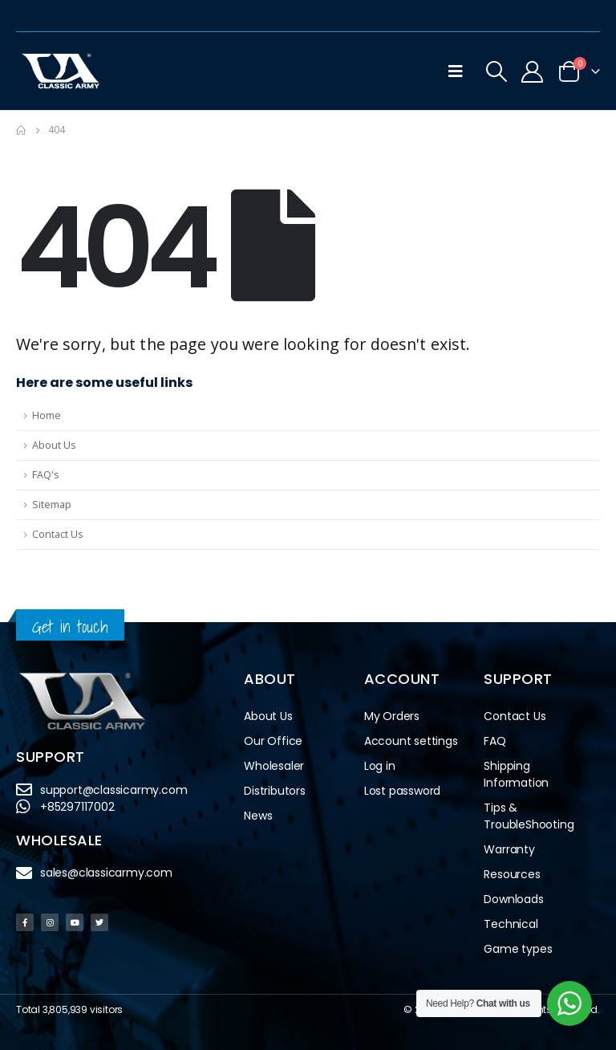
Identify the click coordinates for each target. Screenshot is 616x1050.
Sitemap (51, 504)
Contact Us (57, 534)
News (258, 816)
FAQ (494, 741)
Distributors (279, 791)
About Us (54, 445)
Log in (379, 766)
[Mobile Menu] (455, 71)
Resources (512, 874)
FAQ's (45, 475)
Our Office (273, 741)
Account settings (411, 741)
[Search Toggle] (496, 71)
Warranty (509, 849)
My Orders (391, 716)
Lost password (402, 791)
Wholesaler (274, 766)
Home (46, 415)
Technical (510, 924)
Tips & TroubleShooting (528, 816)
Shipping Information (516, 774)
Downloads (513, 899)
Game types (518, 949)
